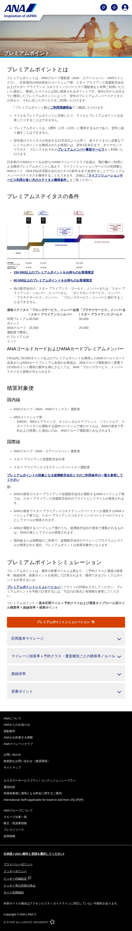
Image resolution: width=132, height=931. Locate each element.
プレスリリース (14, 829)
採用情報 (9, 836)
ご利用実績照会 (61, 107)
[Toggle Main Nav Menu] (114, 7)
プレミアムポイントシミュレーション (65, 622)
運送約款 (9, 787)
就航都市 (9, 731)
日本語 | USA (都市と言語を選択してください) (34, 853)
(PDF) (43, 799)
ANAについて (12, 718)
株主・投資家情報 (15, 823)
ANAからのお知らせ (17, 724)
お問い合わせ (12, 754)
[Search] (103, 7)
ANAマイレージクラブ (18, 744)
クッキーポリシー (15, 871)
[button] (66, 638)
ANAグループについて (18, 810)
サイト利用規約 (14, 892)
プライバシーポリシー (18, 864)
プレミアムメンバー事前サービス (80, 149)
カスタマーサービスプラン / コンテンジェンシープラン (40, 780)
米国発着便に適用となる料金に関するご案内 (33, 793)
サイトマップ (12, 767)
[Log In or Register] (125, 7)
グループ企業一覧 (15, 817)
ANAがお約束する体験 (18, 737)
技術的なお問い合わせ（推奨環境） (27, 761)
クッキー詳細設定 (17, 878)
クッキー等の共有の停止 (20, 885)
